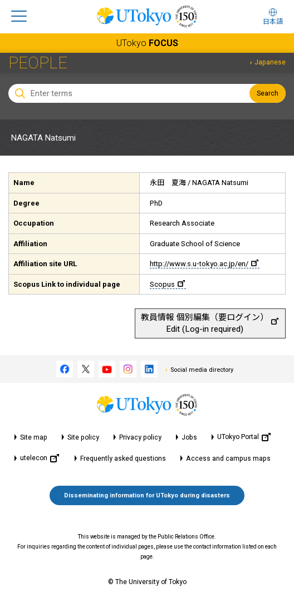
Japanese (270, 62)
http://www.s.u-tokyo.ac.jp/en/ (204, 264)
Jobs (189, 437)
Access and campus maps (228, 458)
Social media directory (201, 369)
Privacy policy (140, 437)
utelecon (39, 458)
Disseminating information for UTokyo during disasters (147, 495)
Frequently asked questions (123, 458)
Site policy (83, 437)
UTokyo (147, 43)
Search (267, 93)
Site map (33, 437)
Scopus (167, 284)
